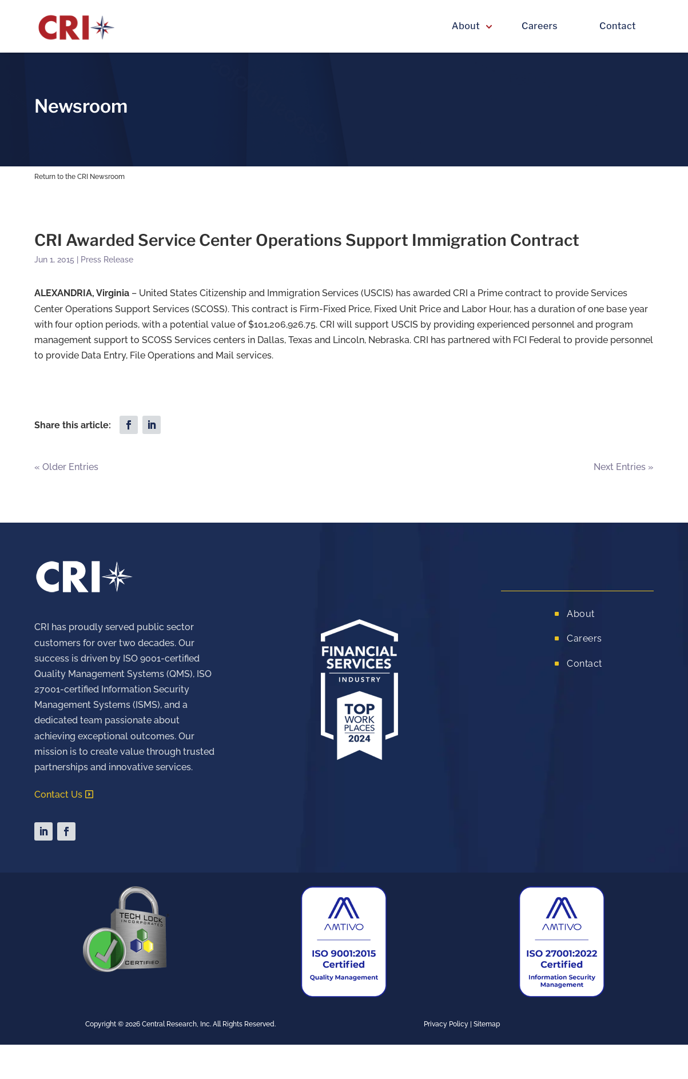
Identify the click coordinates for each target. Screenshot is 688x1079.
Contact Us (58, 794)
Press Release (107, 259)
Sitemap (487, 1024)
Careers (540, 26)
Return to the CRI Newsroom (79, 177)
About (466, 26)
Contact (617, 26)
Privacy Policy (446, 1024)
